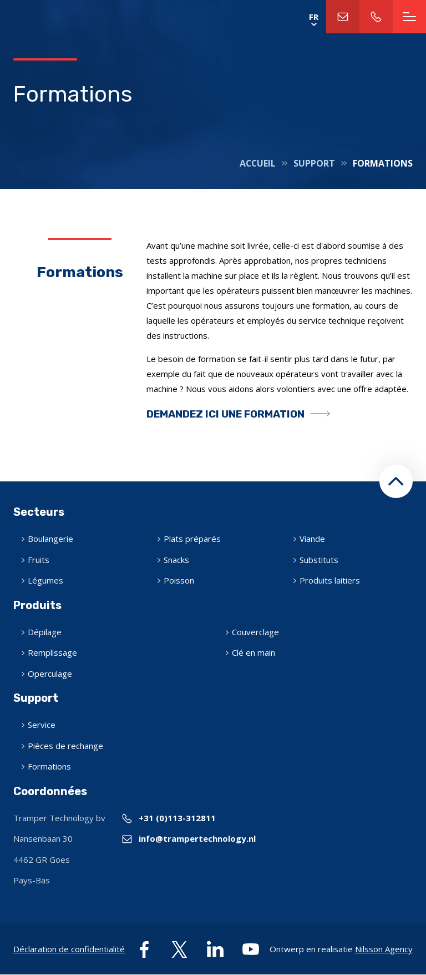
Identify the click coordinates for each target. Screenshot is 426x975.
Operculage (50, 673)
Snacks (176, 559)
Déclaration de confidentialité (69, 948)
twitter (179, 949)
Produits (37, 605)
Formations (49, 766)
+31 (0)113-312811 (376, 16)
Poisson (179, 580)
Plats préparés (192, 538)
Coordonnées (50, 791)
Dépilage (45, 631)
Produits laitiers (330, 580)
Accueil (258, 163)
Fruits (38, 559)
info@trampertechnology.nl (342, 16)
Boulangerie (50, 538)
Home (78, 16)
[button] (396, 481)
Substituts (319, 559)
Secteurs (38, 512)
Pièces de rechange (65, 745)
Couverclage (255, 631)
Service (41, 724)
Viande (312, 538)
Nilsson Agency (384, 948)
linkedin (215, 949)
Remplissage (52, 652)
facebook (144, 949)
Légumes (45, 580)
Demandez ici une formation (225, 414)
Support (314, 163)
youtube (250, 949)
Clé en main (253, 652)
